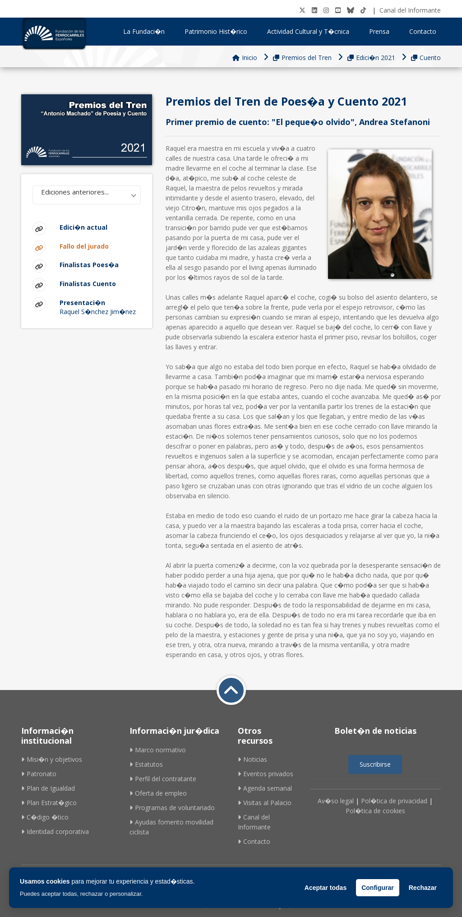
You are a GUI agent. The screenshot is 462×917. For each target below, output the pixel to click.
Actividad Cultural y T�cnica (311, 31)
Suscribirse (375, 764)
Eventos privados (265, 773)
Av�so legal (336, 801)
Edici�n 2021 (371, 57)
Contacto (422, 31)
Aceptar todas (325, 887)
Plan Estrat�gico (49, 802)
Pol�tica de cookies (375, 810)
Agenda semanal (265, 788)
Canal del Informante (410, 10)
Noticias (252, 759)
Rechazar (423, 887)
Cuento (426, 57)
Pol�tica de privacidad (394, 801)
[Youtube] (338, 10)
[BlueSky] (350, 10)
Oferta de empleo (158, 793)
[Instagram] (326, 10)
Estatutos (146, 764)
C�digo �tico (45, 817)
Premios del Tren (302, 57)
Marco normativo (157, 750)
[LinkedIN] (314, 10)
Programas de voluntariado (172, 807)
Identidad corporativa (55, 831)
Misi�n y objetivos (51, 759)
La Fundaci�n (147, 31)
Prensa (382, 31)
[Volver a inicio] (231, 690)
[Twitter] (302, 10)
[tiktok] (363, 10)
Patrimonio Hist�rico (219, 31)
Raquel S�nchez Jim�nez (100, 306)
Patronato (38, 773)
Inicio (244, 57)
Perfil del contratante (162, 778)
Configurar (377, 887)
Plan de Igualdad (48, 788)
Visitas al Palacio (264, 802)
